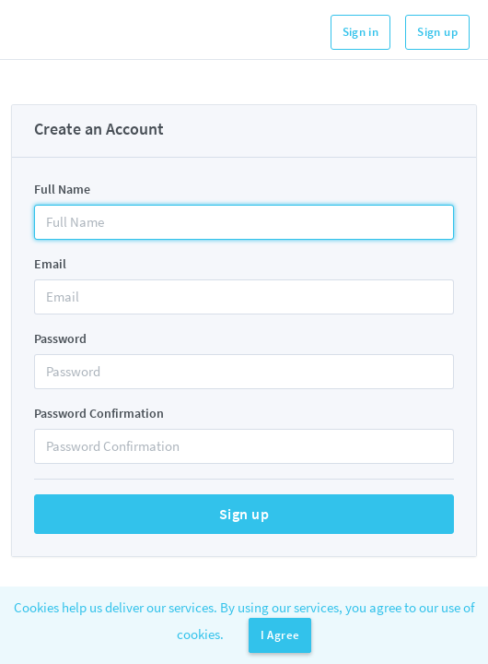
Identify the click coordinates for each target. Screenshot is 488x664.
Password (60, 338)
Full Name (62, 189)
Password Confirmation (99, 413)
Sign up (437, 32)
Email (50, 263)
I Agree (280, 635)
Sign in (361, 32)
